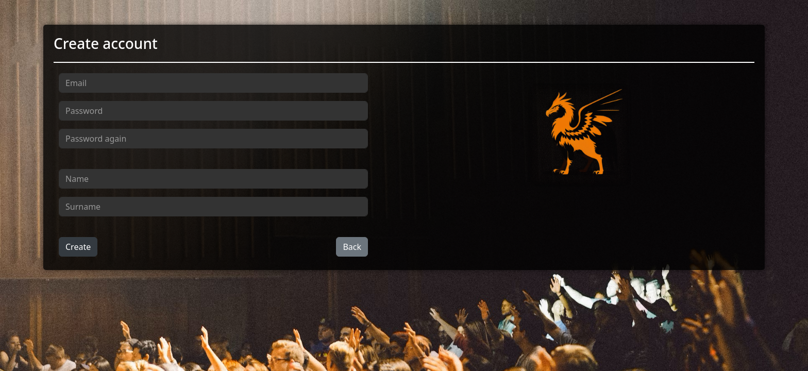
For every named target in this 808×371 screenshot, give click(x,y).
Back (352, 246)
